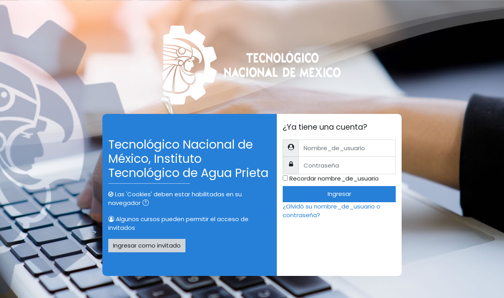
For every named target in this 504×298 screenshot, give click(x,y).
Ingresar (339, 194)
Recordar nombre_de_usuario (334, 178)
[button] (147, 204)
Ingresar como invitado (147, 245)
